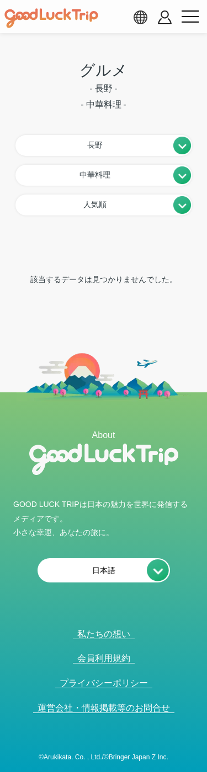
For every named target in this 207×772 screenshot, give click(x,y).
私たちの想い (103, 634)
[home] (51, 18)
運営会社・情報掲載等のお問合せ (104, 707)
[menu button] (190, 17)
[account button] (165, 17)
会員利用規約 (103, 658)
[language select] (140, 17)
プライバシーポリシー (104, 683)
